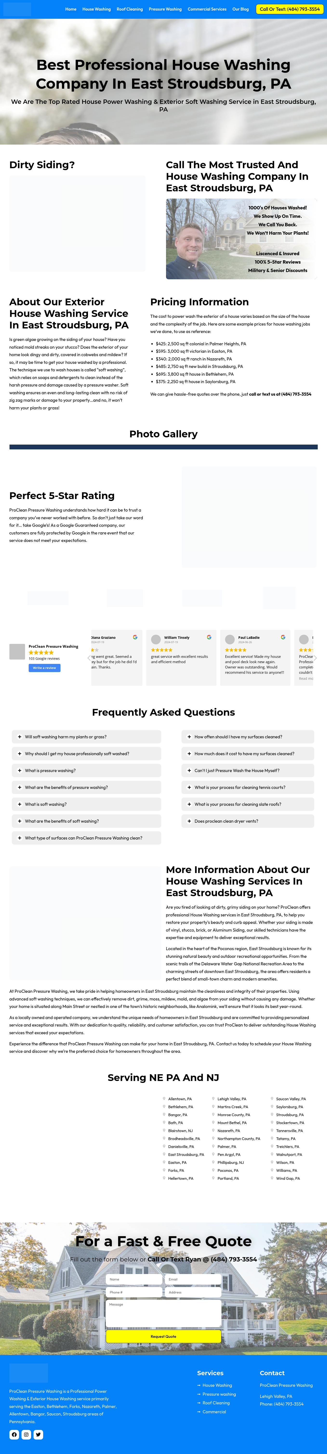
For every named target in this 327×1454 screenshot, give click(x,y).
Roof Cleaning (130, 9)
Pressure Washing (165, 9)
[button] (290, 9)
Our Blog (241, 9)
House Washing (96, 9)
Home (70, 9)
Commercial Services (207, 9)
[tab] (86, 736)
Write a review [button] (44, 668)
